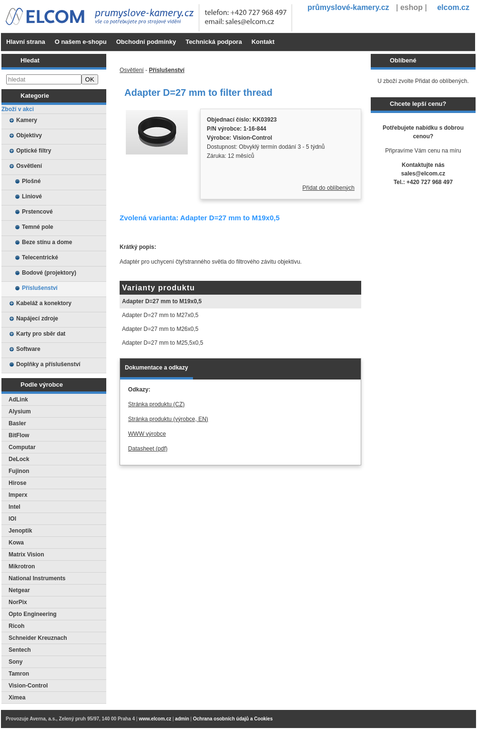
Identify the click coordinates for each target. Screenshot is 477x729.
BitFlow (19, 435)
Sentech (20, 650)
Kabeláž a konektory (43, 303)
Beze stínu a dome (47, 242)
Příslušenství (40, 288)
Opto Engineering (33, 614)
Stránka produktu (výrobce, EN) (168, 419)
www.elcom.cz (155, 718)
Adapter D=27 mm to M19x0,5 (162, 301)
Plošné (31, 181)
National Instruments (37, 578)
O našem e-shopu (81, 41)
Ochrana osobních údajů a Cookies (233, 718)
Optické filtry (33, 150)
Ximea (17, 697)
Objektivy (29, 135)
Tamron (19, 673)
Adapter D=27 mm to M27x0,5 (160, 315)
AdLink (18, 399)
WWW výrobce (147, 434)
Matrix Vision (26, 554)
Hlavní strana (25, 41)
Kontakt (263, 41)
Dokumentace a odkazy (156, 367)
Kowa (16, 542)
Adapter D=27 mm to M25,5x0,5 (162, 342)
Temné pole (37, 227)
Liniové (32, 196)
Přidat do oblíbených (329, 188)
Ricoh (16, 626)
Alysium (20, 411)
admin (182, 718)
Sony (15, 661)
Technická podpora (213, 41)
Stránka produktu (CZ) (156, 404)
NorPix (18, 602)
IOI (12, 518)
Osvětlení (29, 166)
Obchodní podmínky (146, 41)
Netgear (19, 590)
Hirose (17, 483)
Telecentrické (40, 257)
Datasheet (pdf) (148, 448)
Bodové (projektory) (49, 272)
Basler (17, 423)
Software (28, 349)
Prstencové (37, 211)
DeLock (19, 459)
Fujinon (19, 471)
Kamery (26, 120)
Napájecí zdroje (37, 318)
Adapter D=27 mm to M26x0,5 (160, 329)
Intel (14, 506)
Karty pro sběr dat (40, 333)
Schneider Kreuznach (38, 638)
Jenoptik (20, 530)
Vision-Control (28, 685)
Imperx (18, 495)
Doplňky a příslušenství (48, 364)
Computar (22, 447)
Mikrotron (22, 566)
